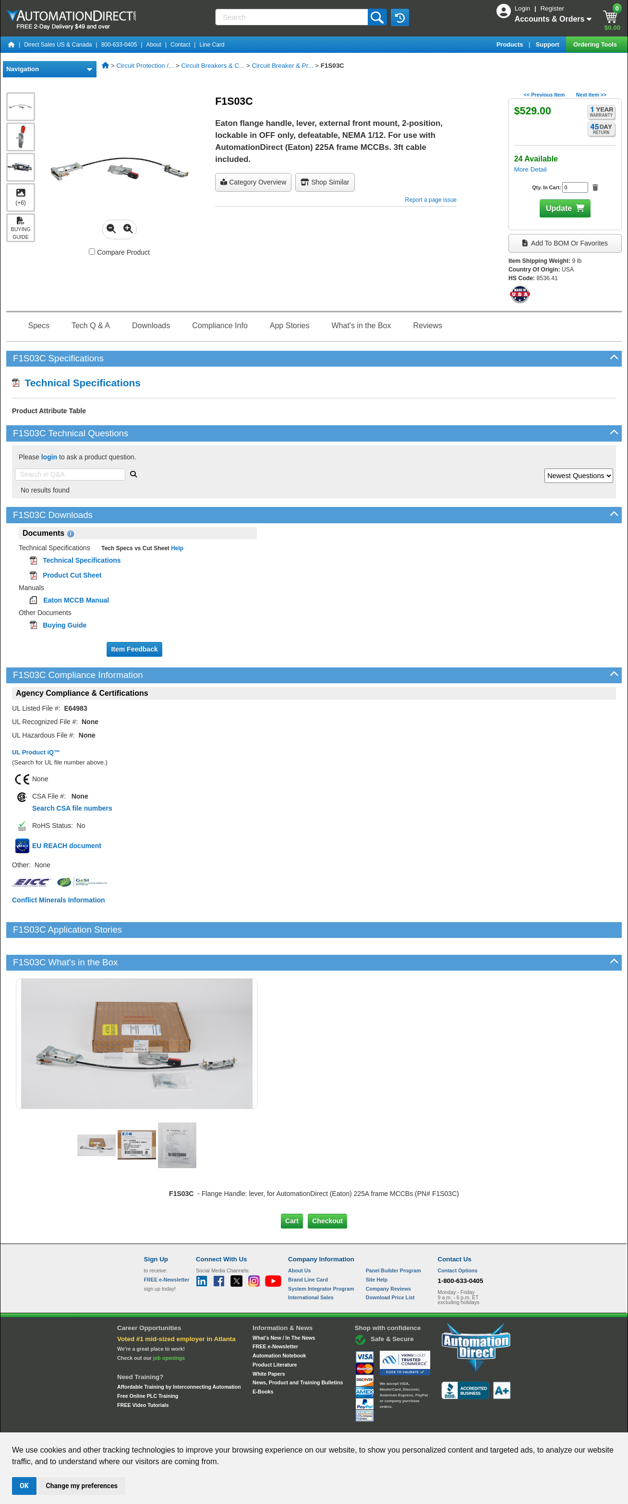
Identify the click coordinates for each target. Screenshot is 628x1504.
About (153, 44)
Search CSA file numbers (72, 808)
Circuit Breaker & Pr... (282, 65)
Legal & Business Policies (368, 1423)
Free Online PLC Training (147, 1363)
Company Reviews (388, 1255)
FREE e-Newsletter (275, 1314)
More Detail (530, 169)
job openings (169, 1325)
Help (176, 548)
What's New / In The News (284, 1305)
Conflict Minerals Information (58, 900)
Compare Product (119, 252)
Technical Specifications (76, 382)
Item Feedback (134, 649)
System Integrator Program (321, 1255)
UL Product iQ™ (36, 752)
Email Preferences (307, 1423)
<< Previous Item (544, 95)
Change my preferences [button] (82, 1486)
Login (523, 8)
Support (548, 44)
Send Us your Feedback (211, 1423)
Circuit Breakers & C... (212, 65)
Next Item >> (591, 95)
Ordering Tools (595, 44)
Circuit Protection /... (145, 65)
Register (552, 8)
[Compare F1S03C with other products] (92, 251)
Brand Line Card (308, 1247)
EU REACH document (66, 846)
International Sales (311, 1265)
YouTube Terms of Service (438, 1423)
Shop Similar (325, 182)
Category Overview (253, 182)
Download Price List (390, 1265)
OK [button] (24, 1486)
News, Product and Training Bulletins (298, 1350)
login (49, 457)
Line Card (211, 44)
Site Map (164, 1423)
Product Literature (275, 1332)
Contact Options (458, 1238)
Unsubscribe (262, 1423)
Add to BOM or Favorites (565, 243)
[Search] (292, 17)
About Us (299, 1238)
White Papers (269, 1341)
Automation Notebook (279, 1323)
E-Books (263, 1359)
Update (559, 208)
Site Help (377, 1247)
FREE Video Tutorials (143, 1372)
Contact (180, 44)
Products (510, 44)
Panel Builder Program (393, 1238)
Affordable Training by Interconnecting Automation (179, 1354)
